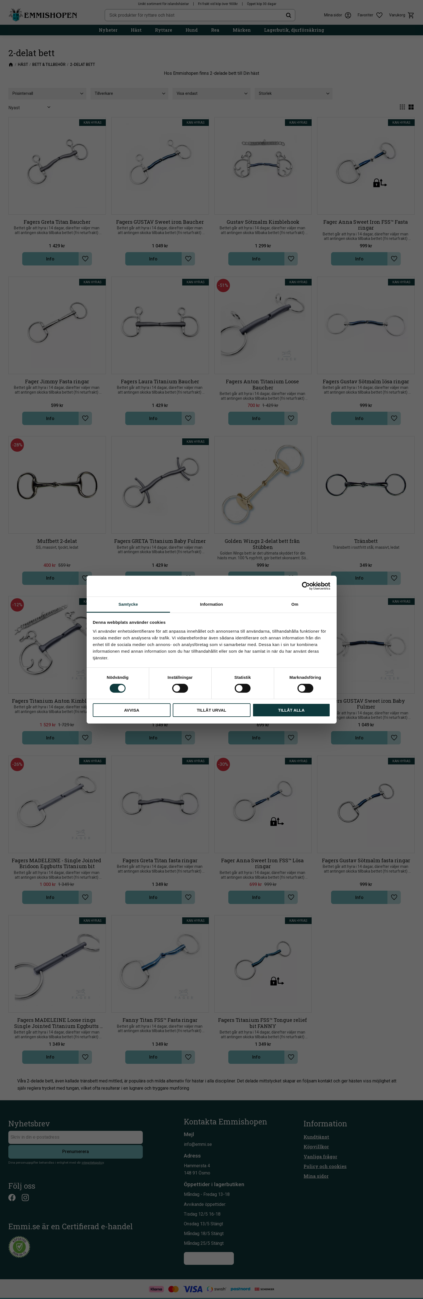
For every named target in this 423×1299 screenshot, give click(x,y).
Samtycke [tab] (128, 604)
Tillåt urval (211, 710)
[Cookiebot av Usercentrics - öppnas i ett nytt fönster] (306, 586)
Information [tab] (211, 604)
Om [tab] (294, 604)
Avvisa (131, 710)
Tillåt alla (291, 710)
